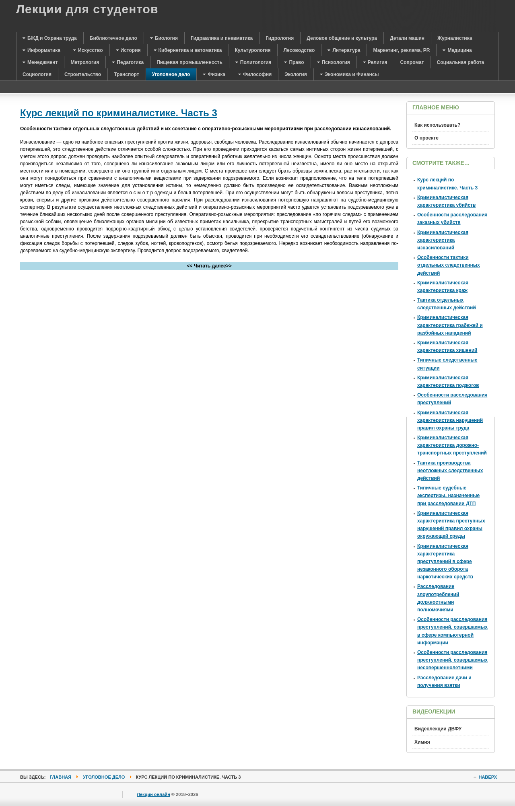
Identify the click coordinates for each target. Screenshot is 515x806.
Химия (422, 742)
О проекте (426, 138)
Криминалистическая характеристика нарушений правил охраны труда (450, 420)
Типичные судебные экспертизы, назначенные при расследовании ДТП (448, 495)
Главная (61, 777)
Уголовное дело (104, 777)
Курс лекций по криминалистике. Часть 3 (118, 112)
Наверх (487, 777)
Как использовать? (437, 125)
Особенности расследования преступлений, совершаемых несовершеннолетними (452, 660)
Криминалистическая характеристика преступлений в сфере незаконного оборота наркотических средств (445, 561)
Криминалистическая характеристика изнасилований (442, 240)
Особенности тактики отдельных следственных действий (448, 265)
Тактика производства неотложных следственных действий (450, 470)
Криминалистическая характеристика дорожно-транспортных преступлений (452, 445)
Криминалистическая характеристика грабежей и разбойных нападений (450, 325)
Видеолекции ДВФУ (437, 729)
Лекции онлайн (153, 794)
